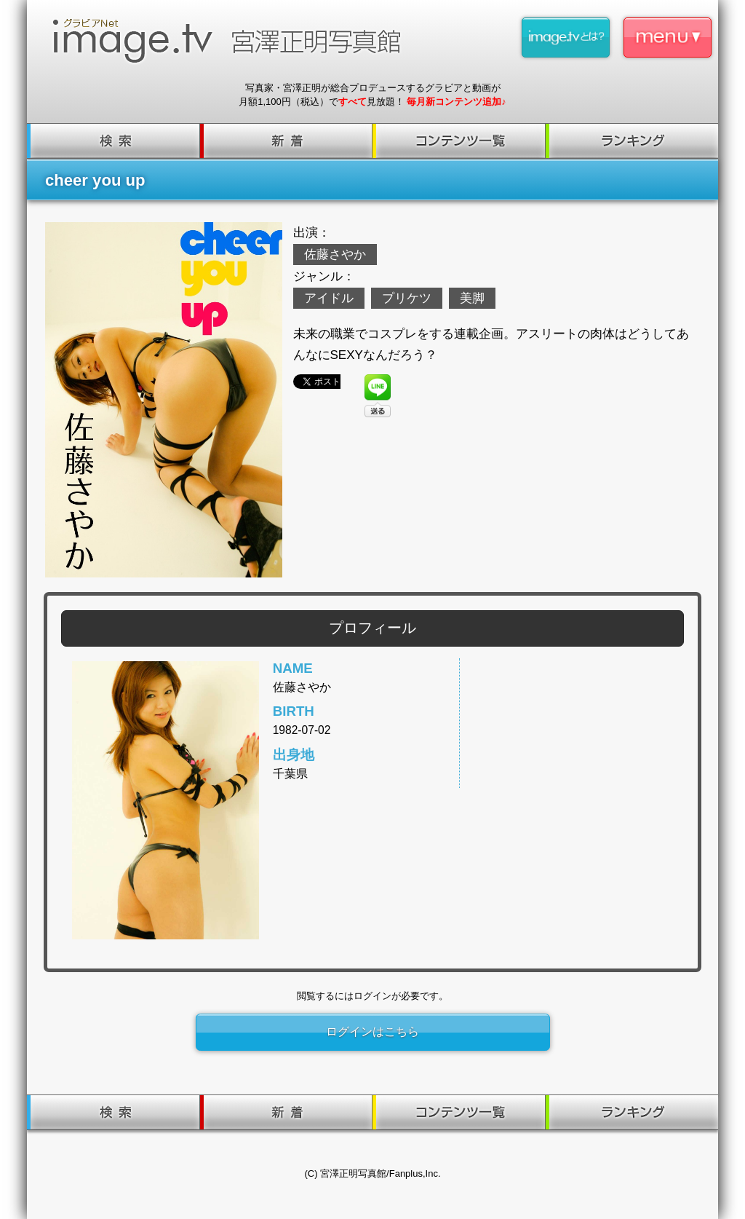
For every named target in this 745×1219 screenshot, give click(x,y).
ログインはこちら (372, 1031)
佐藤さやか (335, 254)
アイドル (329, 298)
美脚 (472, 298)
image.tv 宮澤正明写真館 (233, 40)
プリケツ (406, 298)
